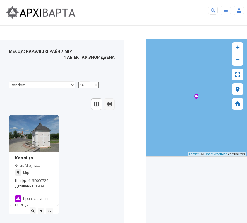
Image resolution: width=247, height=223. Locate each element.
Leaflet (194, 154)
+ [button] (238, 48)
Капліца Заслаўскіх (27, 160)
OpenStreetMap (216, 154)
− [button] (238, 59)
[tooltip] (33, 210)
